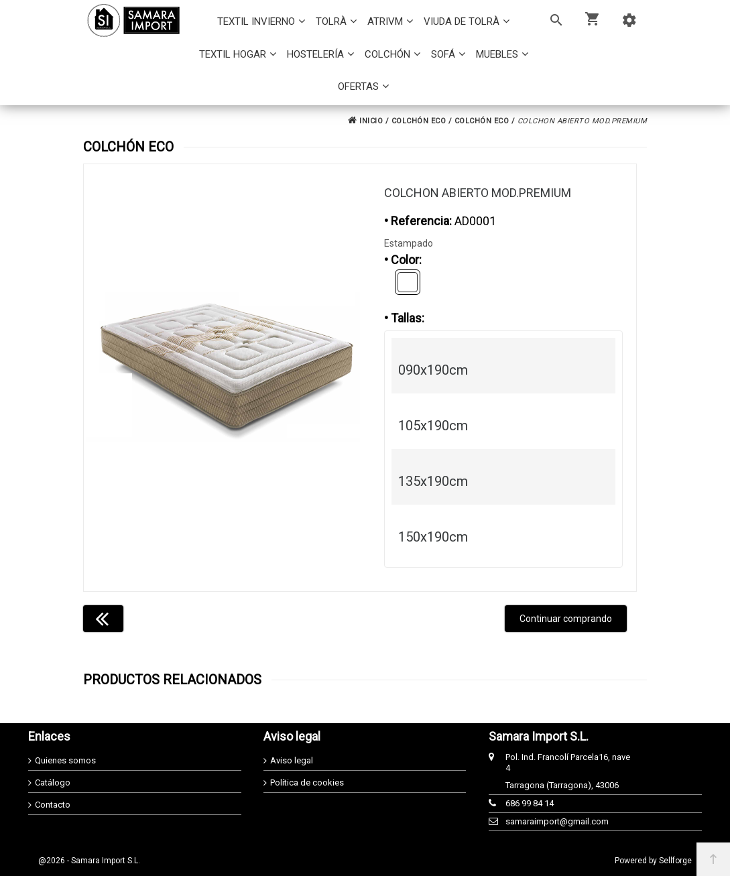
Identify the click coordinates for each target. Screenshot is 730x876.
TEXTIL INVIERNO (256, 21)
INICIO (365, 121)
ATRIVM (385, 21)
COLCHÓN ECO (418, 121)
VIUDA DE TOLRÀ (461, 21)
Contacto (52, 805)
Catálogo (52, 782)
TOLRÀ (331, 21)
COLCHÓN (387, 54)
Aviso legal (291, 760)
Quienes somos (65, 760)
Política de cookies (307, 782)
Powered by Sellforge (653, 860)
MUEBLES (497, 54)
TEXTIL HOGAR (232, 54)
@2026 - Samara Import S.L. (89, 860)
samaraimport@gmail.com (557, 821)
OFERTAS (358, 86)
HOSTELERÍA (315, 54)
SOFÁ (443, 54)
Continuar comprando (566, 618)
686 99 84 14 (529, 803)
